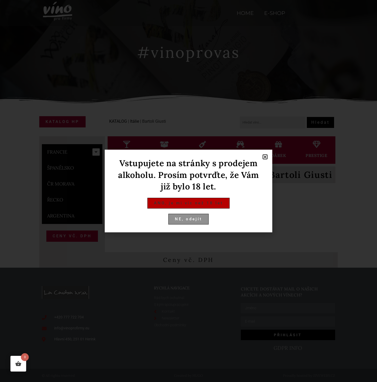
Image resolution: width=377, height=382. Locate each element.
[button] (265, 157)
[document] (188, 191)
